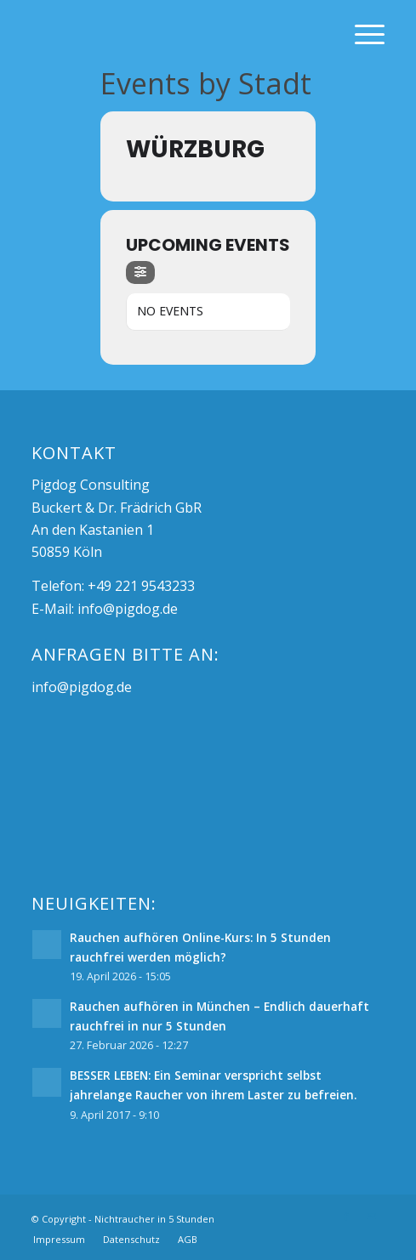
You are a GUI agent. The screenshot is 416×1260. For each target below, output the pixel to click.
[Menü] (361, 34)
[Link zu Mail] (372, 1216)
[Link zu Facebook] (346, 1216)
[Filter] (140, 272)
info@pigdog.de (127, 608)
